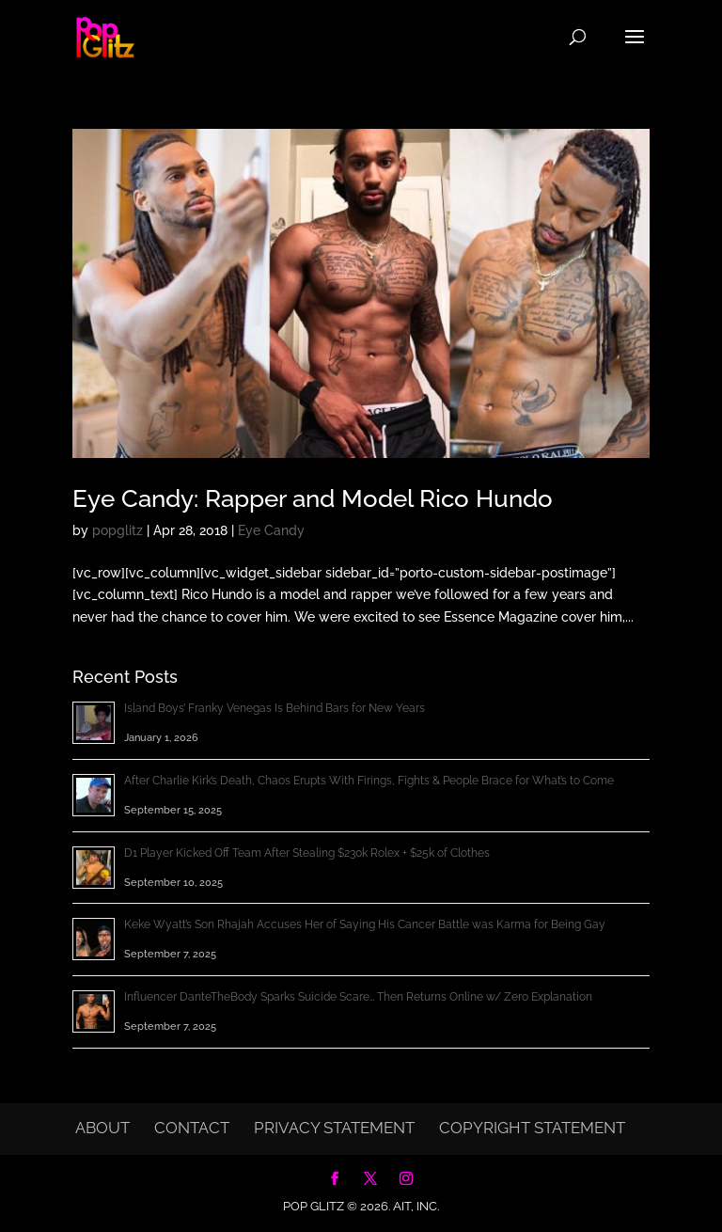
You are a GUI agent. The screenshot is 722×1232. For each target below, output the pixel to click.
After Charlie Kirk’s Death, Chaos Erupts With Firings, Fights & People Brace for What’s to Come (369, 780)
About (102, 1127)
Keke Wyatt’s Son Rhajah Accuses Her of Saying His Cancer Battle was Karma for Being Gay (364, 924)
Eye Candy (271, 530)
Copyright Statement (532, 1127)
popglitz (117, 530)
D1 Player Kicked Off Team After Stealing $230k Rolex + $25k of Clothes (307, 853)
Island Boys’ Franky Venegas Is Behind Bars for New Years (274, 708)
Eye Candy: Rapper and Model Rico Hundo (312, 498)
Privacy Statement (334, 1127)
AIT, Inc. (414, 1206)
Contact (191, 1127)
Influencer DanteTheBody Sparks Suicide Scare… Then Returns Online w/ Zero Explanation (358, 996)
